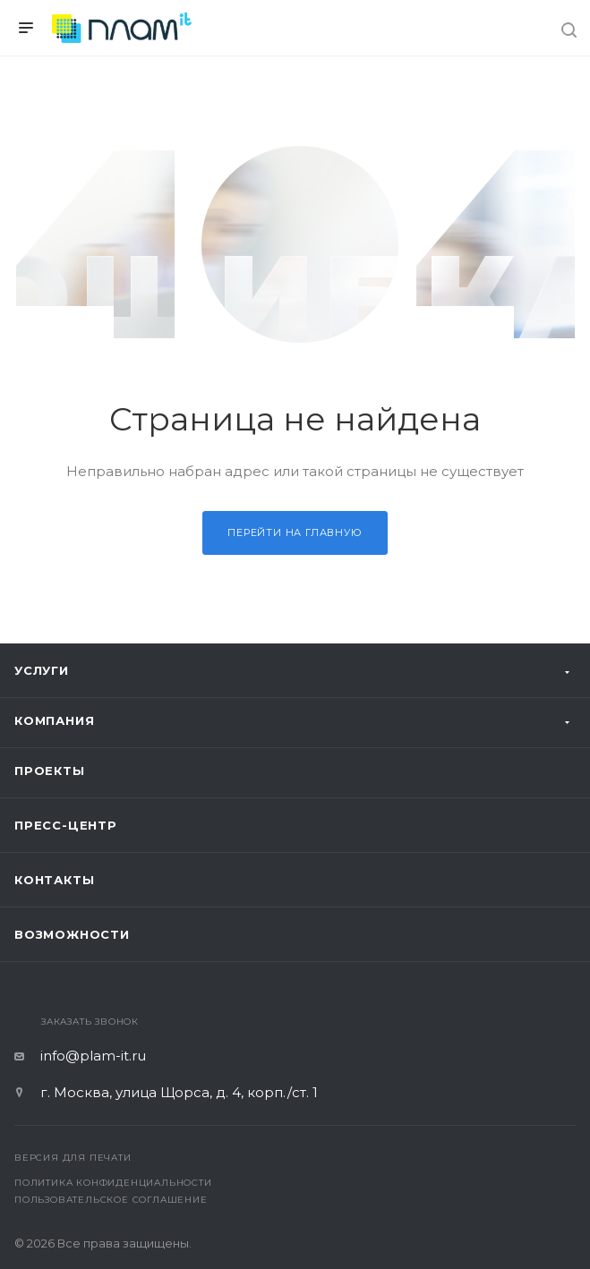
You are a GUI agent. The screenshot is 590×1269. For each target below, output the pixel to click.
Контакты (54, 880)
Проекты (49, 770)
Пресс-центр (65, 825)
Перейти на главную (294, 532)
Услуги (41, 670)
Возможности (72, 934)
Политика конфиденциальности (113, 1182)
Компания (54, 720)
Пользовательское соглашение (111, 1199)
